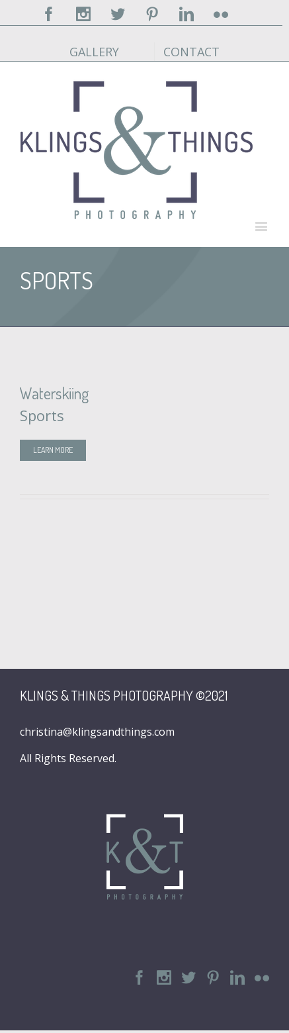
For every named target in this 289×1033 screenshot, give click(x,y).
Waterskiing (54, 393)
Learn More (53, 450)
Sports (42, 415)
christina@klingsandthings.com (97, 731)
